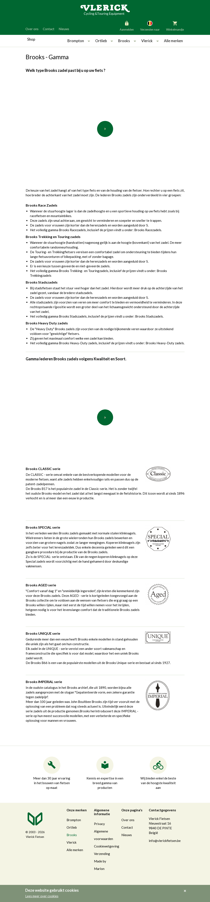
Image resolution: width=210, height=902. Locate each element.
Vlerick (147, 40)
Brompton (75, 40)
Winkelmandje (175, 25)
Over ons (32, 29)
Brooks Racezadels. (148, 230)
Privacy (99, 824)
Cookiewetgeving (106, 846)
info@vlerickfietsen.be (165, 841)
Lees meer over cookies (41, 896)
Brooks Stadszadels (149, 316)
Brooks (124, 40)
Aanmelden (127, 25)
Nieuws (64, 29)
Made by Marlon (100, 865)
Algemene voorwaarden (103, 835)
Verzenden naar (150, 25)
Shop (31, 39)
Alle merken (173, 40)
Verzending (102, 854)
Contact (48, 29)
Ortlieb (101, 40)
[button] (89, 41)
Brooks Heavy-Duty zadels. (165, 343)
